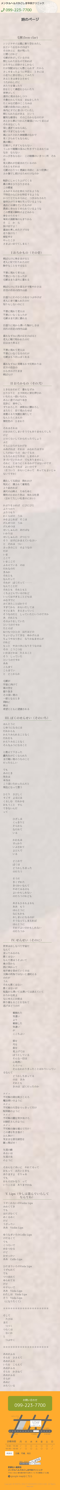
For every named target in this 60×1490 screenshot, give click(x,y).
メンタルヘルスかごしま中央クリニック (22, 3)
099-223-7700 (30, 1405)
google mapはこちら (20, 1476)
